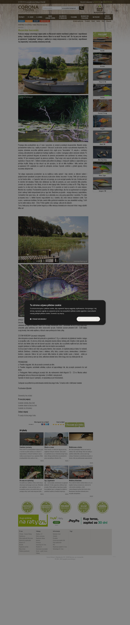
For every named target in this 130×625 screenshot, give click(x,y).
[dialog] (65, 312)
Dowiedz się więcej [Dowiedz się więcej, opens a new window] (57, 313)
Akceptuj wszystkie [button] (88, 319)
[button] (38, 319)
